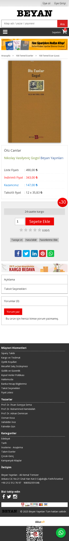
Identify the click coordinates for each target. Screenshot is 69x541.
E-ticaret (29, 521)
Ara (62, 24)
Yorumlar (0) (11, 301)
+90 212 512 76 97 (11, 482)
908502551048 (31, 482)
